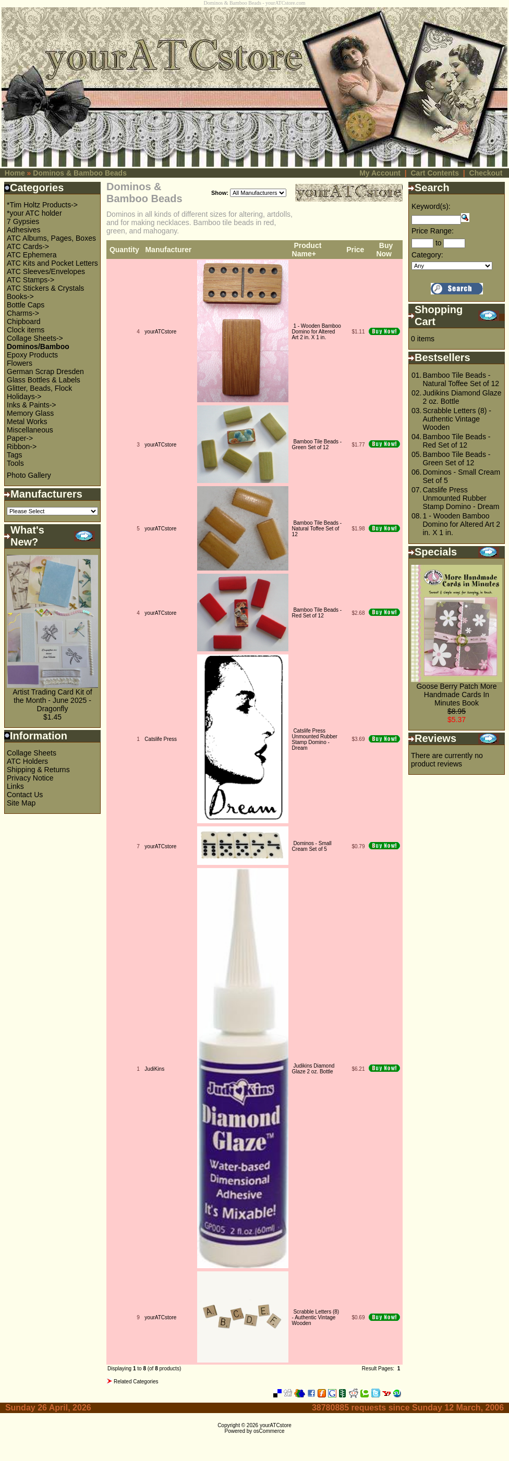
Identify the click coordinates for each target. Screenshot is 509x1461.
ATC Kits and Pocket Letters (52, 263)
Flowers (19, 363)
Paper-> (20, 438)
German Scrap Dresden (45, 371)
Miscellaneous (30, 430)
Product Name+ (307, 249)
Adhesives (24, 230)
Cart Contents (434, 173)
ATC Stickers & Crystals (45, 288)
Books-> (20, 296)
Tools (15, 463)
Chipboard (24, 321)
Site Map (21, 803)
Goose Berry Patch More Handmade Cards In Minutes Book (456, 694)
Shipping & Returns (38, 769)
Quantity (124, 249)
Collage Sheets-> (35, 338)
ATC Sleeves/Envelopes (46, 271)
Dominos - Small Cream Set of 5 (312, 846)
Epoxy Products (32, 355)
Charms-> (23, 313)
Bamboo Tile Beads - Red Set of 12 (317, 612)
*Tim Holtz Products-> (42, 205)
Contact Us (25, 794)
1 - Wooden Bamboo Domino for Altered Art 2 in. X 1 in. (316, 331)
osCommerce (268, 1431)
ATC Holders (27, 761)
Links (15, 786)
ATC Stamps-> (30, 280)
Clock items (25, 330)
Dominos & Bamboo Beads (80, 173)
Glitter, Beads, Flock (39, 388)
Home (15, 173)
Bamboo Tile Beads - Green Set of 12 (317, 444)
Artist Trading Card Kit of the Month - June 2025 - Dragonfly (52, 700)
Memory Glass (30, 413)
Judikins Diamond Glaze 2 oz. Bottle (313, 1068)
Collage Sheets (31, 753)
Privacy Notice (30, 778)
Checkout (486, 173)
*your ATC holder (34, 213)
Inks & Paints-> (31, 405)
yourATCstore (160, 332)
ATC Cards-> (28, 246)
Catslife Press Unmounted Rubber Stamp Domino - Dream (314, 739)
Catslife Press (160, 739)
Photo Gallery (29, 475)
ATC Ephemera (31, 255)
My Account (380, 173)
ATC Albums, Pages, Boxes (51, 238)
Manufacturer (168, 249)
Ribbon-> (22, 446)
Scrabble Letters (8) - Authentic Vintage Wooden (316, 1317)
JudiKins (154, 1069)
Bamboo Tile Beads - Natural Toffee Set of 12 (317, 528)
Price (355, 249)
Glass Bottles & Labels (43, 380)
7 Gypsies (23, 221)
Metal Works (27, 421)
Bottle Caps (25, 305)
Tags (14, 455)
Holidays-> (24, 396)
